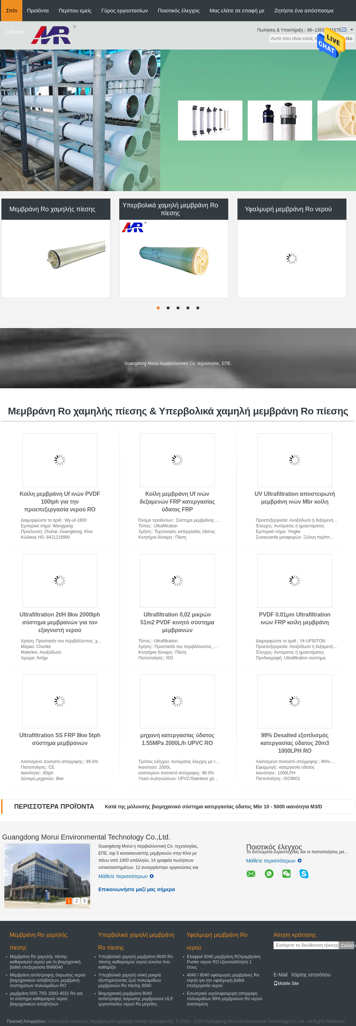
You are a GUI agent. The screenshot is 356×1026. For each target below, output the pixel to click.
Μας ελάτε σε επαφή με (236, 10)
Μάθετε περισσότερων (126, 876)
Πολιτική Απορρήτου (26, 1021)
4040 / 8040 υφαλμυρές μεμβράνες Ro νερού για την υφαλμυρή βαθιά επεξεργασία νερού (223, 980)
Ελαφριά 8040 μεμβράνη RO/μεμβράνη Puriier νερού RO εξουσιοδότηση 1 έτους (223, 962)
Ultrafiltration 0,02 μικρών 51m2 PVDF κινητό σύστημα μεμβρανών (177, 622)
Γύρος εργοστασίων (125, 10)
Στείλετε (347, 945)
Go (349, 38)
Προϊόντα (38, 10)
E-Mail (281, 975)
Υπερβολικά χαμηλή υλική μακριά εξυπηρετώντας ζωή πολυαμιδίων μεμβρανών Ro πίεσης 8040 (129, 980)
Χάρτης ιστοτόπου (311, 975)
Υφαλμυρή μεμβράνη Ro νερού (288, 209)
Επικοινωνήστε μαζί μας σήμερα (136, 889)
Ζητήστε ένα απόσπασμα (303, 10)
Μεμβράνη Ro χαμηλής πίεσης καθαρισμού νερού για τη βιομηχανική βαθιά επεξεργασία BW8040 (45, 962)
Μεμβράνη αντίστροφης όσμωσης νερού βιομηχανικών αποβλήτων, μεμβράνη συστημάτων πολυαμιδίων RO (47, 980)
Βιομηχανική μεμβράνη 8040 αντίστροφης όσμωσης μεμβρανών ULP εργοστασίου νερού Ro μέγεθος (135, 999)
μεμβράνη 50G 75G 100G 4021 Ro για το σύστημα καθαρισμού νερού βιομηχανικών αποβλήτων (46, 999)
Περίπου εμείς (75, 10)
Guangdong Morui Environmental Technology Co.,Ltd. (86, 837)
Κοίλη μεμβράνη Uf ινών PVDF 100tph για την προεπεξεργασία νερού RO (59, 501)
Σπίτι (11, 10)
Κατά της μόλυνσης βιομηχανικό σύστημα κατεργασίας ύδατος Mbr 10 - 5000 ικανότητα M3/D (213, 806)
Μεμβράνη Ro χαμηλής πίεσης (52, 209)
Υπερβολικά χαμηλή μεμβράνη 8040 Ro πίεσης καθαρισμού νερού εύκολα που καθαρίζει (135, 962)
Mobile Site (286, 983)
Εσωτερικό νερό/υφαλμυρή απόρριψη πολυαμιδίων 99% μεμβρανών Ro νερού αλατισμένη (224, 999)
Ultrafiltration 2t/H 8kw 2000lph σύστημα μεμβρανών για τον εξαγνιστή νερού (59, 622)
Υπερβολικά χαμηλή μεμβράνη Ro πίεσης (170, 209)
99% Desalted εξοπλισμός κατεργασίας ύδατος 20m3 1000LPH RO (294, 743)
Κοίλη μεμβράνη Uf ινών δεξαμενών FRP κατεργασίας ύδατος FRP (177, 501)
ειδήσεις (15, 32)
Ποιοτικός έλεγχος (179, 10)
